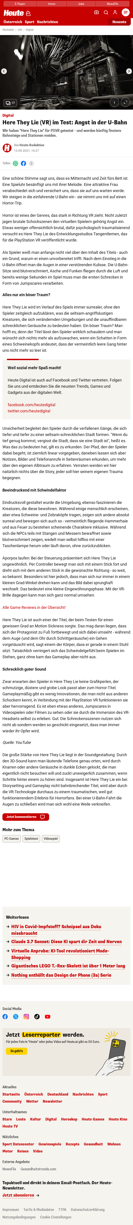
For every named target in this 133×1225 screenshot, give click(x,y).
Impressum (10, 1209)
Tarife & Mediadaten (38, 1209)
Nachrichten (47, 22)
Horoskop (69, 1119)
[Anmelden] (115, 12)
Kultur (35, 1119)
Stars (7, 1119)
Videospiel (51, 839)
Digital (30, 29)
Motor (7, 1151)
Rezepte (72, 1144)
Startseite (8, 29)
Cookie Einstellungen (55, 1217)
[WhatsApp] (15, 163)
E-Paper (20, 4)
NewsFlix (112, 4)
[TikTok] (37, 1016)
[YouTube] (47, 1016)
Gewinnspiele (50, 1144)
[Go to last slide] (4, 71)
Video (37, 1151)
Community (12, 1101)
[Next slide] (129, 71)
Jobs (81, 4)
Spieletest (31, 839)
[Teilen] (31, 163)
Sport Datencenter (18, 1144)
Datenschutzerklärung (88, 1209)
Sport (29, 22)
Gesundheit (93, 1144)
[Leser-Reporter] (96, 12)
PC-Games (11, 839)
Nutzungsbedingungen (19, 1217)
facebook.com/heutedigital (31, 404)
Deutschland (57, 1094)
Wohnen (114, 1144)
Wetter (32, 1101)
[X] (15, 1016)
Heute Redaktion (31, 145)
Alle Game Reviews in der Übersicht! (34, 607)
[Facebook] (23, 163)
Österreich (13, 22)
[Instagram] (26, 1016)
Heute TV (10, 1126)
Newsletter (52, 1101)
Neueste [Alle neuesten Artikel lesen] (119, 22)
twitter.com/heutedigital (29, 411)
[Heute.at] (14, 13)
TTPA (62, 1209)
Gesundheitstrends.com (38, 1169)
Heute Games (93, 1119)
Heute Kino (118, 1119)
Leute (21, 1119)
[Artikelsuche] (105, 12)
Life (20, 29)
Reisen (23, 1151)
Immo (51, 4)
